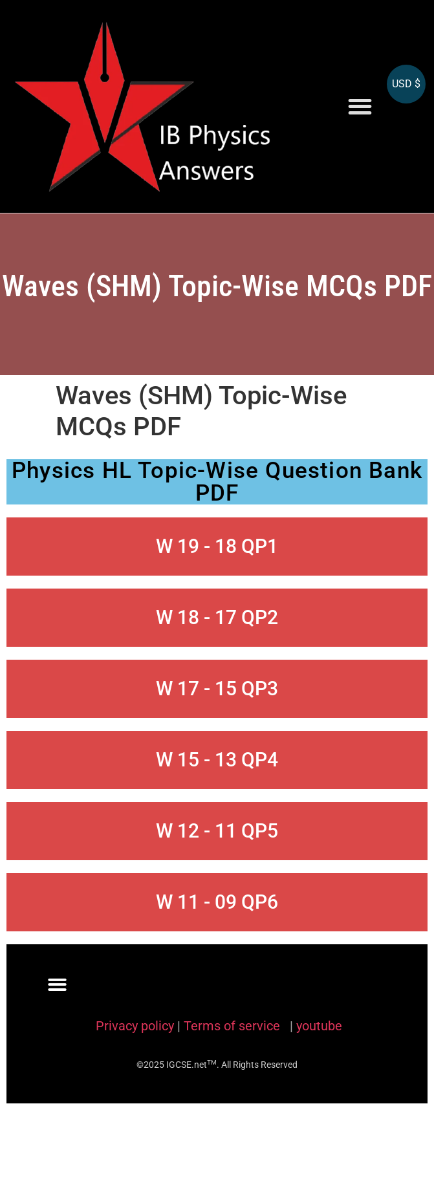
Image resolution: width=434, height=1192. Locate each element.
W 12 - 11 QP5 (217, 830)
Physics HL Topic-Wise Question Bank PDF (217, 481)
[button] (360, 106)
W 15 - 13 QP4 (217, 759)
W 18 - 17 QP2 (217, 617)
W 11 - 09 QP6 (217, 902)
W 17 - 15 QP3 (217, 688)
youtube (319, 1026)
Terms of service (233, 1026)
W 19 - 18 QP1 (217, 546)
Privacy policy (135, 1026)
